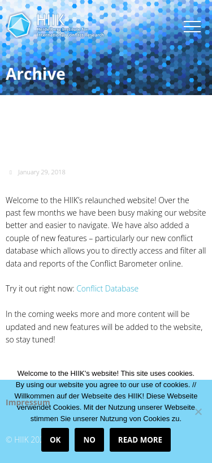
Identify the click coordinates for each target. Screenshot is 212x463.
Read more (140, 440)
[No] (198, 411)
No (89, 440)
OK (55, 440)
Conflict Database (107, 288)
